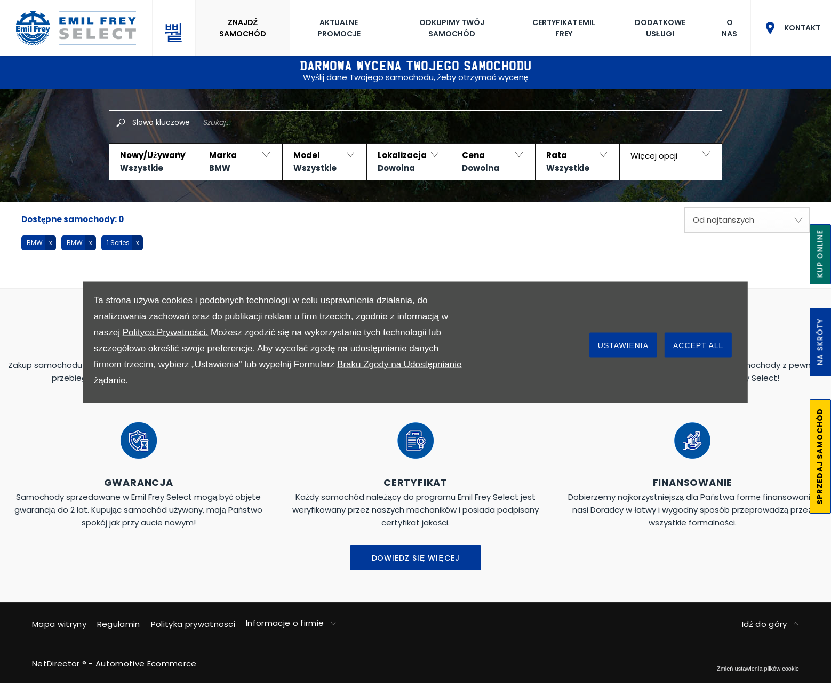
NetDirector (57, 663)
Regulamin (118, 624)
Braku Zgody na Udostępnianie (399, 364)
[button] (153, 162)
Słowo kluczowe (161, 122)
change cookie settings (758, 668)
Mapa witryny (59, 624)
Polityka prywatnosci (193, 624)
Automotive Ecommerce (145, 663)
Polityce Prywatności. (166, 332)
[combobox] (747, 220)
